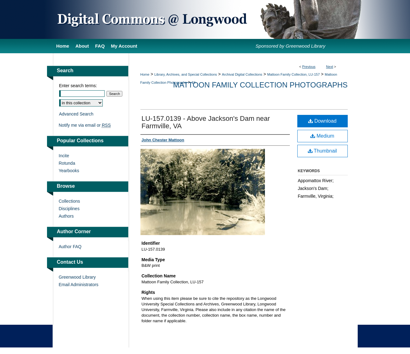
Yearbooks (69, 170)
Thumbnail (322, 150)
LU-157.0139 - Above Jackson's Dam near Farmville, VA (206, 122)
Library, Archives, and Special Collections (185, 74)
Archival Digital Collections (242, 74)
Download (322, 121)
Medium (322, 136)
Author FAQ (70, 246)
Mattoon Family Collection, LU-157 (293, 74)
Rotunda (67, 163)
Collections (69, 201)
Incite (64, 155)
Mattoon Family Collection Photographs (260, 85)
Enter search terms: (78, 85)
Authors (66, 216)
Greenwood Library (77, 277)
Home (144, 74)
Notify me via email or (85, 125)
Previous (309, 66)
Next (329, 66)
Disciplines (69, 208)
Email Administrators (79, 284)
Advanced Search (76, 113)
